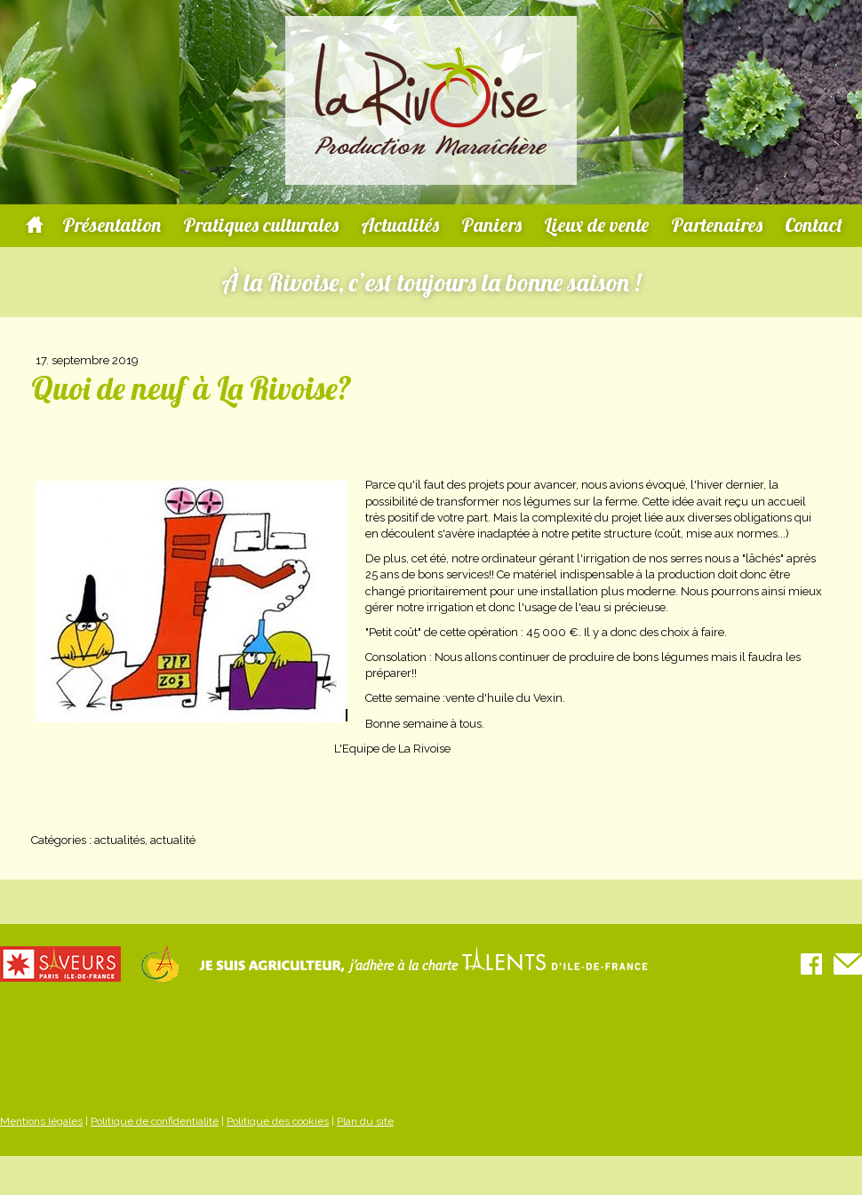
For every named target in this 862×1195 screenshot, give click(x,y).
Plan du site (365, 1121)
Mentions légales (41, 1121)
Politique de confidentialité (155, 1121)
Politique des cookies (278, 1121)
